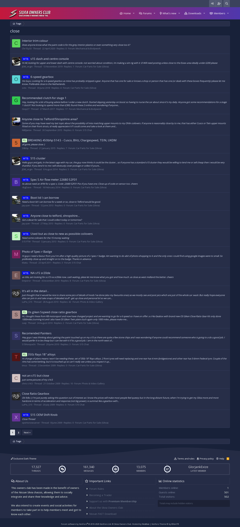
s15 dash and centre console (45, 59)
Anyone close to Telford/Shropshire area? (50, 119)
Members (219, 13)
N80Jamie (27, 130)
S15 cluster (33, 158)
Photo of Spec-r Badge (37, 252)
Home (127, 13)
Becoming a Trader (100, 495)
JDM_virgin (27, 66)
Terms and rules (186, 458)
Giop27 (25, 109)
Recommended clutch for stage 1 (44, 98)
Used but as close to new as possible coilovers (57, 234)
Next (26, 432)
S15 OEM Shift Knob (40, 415)
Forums (147, 13)
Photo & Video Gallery (91, 301)
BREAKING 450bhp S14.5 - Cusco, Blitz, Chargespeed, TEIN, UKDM (69, 140)
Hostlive (145, 524)
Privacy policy (207, 458)
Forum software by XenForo (86, 524)
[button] (133, 13)
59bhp (25, 148)
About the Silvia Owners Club (106, 507)
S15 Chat (87, 130)
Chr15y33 (27, 48)
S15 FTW (26, 241)
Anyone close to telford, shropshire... (51, 216)
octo (24, 87)
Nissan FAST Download (102, 513)
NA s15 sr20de (36, 273)
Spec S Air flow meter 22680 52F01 (49, 180)
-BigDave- (27, 187)
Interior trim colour (35, 41)
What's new (169, 13)
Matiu (25, 262)
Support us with (113, 501)
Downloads (194, 13)
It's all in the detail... (35, 291)
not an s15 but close (35, 375)
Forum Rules (96, 488)
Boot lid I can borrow (40, 198)
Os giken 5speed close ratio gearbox (49, 312)
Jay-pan (26, 205)
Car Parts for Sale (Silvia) (96, 66)
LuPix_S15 (27, 301)
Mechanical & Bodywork (88, 48)
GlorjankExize (198, 467)
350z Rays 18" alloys (38, 354)
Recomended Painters (37, 333)
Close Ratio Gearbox (35, 394)
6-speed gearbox (38, 77)
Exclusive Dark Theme (23, 458)
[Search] (226, 3)
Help (221, 458)
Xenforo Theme (165, 524)
